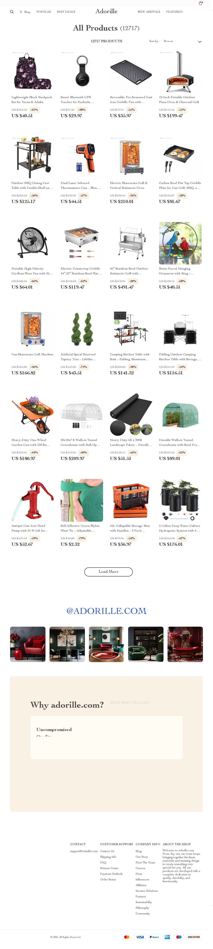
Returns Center (109, 872)
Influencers (142, 884)
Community (143, 918)
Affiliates (141, 889)
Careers (140, 872)
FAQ (103, 867)
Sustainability (144, 906)
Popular (44, 12)
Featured (174, 12)
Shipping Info (108, 861)
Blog (139, 855)
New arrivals (149, 12)
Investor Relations (147, 895)
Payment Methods (111, 878)
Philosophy (142, 912)
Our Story (142, 861)
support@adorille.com (84, 855)
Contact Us (107, 855)
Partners (141, 901)
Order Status (108, 884)
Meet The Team (145, 867)
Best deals (66, 12)
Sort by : (154, 45)
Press (139, 878)
